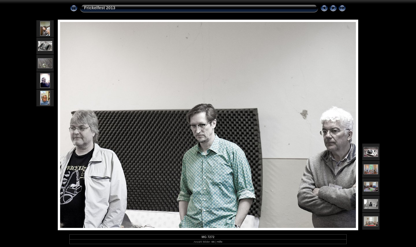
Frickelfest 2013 (99, 7)
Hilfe (219, 241)
